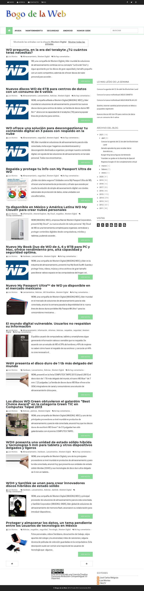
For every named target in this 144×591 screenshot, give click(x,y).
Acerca (21, 2)
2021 (101, 135)
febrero (104, 169)
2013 (101, 201)
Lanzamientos (43, 96)
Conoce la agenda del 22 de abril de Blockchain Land (117, 89)
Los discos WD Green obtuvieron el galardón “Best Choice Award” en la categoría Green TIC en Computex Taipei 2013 (48, 404)
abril (103, 138)
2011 (101, 208)
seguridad (42, 138)
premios (34, 411)
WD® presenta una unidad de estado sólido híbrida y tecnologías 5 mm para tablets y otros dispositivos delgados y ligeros (49, 445)
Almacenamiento (30, 57)
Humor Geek (84, 30)
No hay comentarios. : (62, 57)
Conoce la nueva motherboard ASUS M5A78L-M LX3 (117, 100)
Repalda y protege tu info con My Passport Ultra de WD (48, 170)
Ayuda (18, 30)
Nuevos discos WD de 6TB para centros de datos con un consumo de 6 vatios (46, 90)
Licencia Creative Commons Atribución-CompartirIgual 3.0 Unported (69, 576)
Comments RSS (85, 588)
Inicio (10, 2)
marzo (104, 166)
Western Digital (44, 57)
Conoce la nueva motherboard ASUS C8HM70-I (115, 95)
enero (104, 173)
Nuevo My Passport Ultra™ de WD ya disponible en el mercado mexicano (48, 287)
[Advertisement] (114, 56)
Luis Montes (105, 580)
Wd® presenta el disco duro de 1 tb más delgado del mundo (49, 364)
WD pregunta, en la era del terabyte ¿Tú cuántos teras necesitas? (46, 51)
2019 (101, 180)
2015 (101, 194)
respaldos (60, 214)
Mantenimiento (34, 30)
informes (52, 330)
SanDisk (55, 490)
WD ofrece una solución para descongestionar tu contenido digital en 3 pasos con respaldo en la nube (47, 131)
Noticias (53, 96)
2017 (101, 187)
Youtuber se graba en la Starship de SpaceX (118, 158)
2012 (101, 205)
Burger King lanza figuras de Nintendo (115, 155)
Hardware (27, 256)
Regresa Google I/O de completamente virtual (119, 162)
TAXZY (103, 583)
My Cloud (51, 214)
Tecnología (53, 530)
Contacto (33, 2)
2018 (101, 184)
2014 (101, 198)
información (28, 214)
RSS (44, 2)
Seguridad (53, 30)
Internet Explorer (40, 214)
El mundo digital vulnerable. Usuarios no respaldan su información (48, 325)
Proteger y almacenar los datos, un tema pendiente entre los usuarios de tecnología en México (49, 524)
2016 (101, 191)
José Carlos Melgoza (109, 578)
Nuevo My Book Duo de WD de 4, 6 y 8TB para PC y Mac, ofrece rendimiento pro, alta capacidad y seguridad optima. (48, 249)
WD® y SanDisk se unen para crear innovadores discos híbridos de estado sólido (45, 484)
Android (68, 30)
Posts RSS (75, 588)
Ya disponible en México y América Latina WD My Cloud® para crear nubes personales (46, 208)
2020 (101, 177)
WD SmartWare (49, 292)
